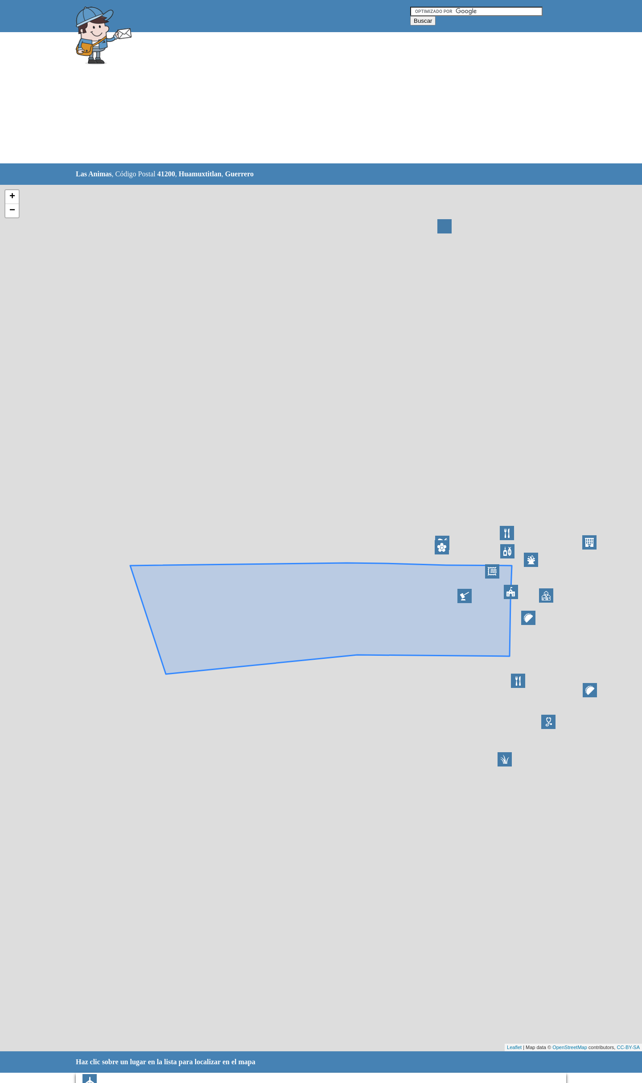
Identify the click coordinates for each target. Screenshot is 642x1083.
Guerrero (239, 174)
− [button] (12, 210)
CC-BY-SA (628, 1047)
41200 (166, 174)
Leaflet (514, 1047)
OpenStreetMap (569, 1047)
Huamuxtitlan (200, 174)
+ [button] (12, 197)
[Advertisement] (298, 98)
